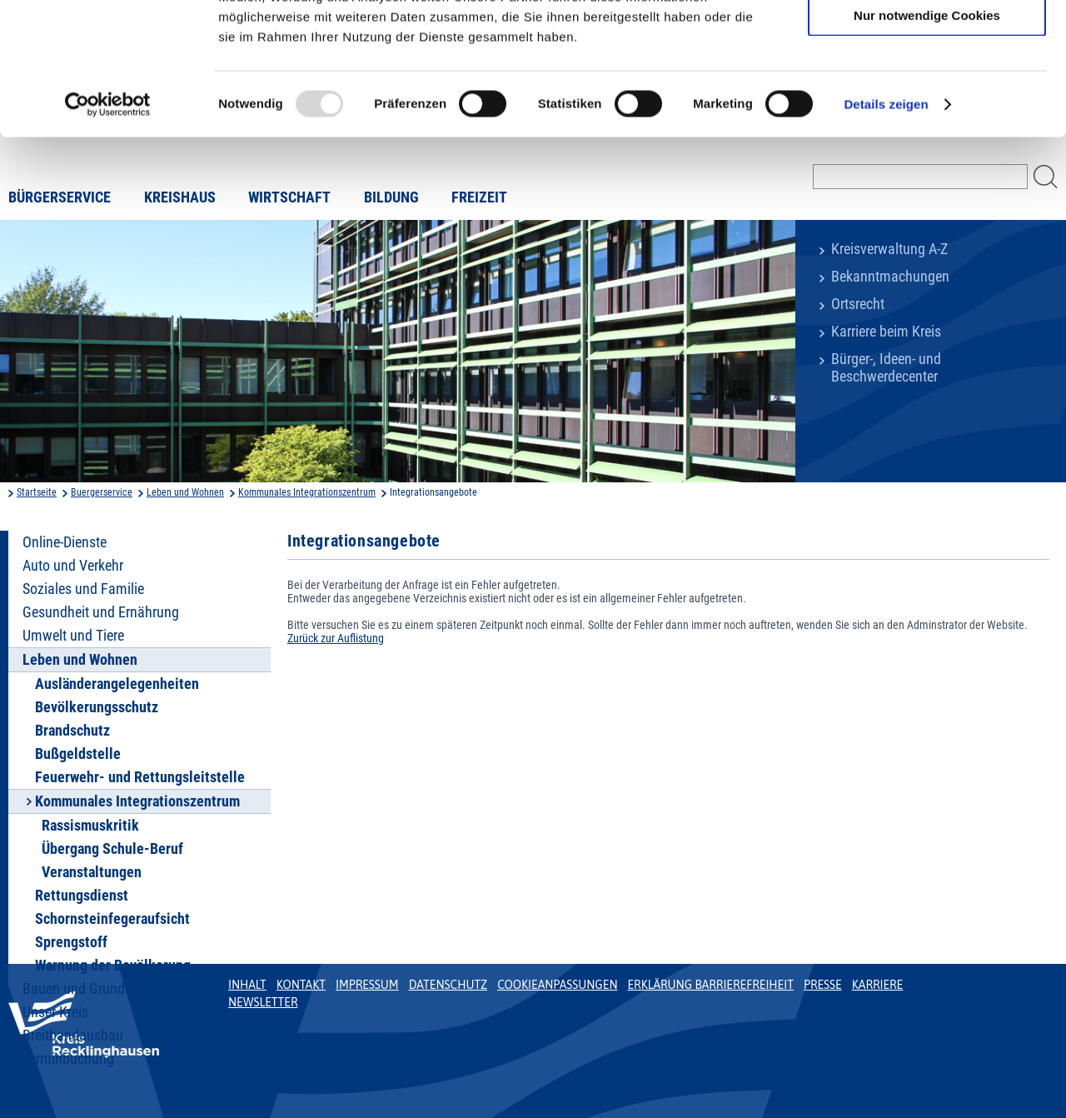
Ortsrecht (857, 304)
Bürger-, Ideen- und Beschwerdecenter (886, 368)
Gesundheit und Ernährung (100, 612)
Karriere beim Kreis (886, 331)
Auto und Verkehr (72, 565)
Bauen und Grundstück (89, 989)
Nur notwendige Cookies (927, 139)
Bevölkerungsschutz (96, 707)
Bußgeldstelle (78, 754)
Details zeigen (886, 228)
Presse (823, 984)
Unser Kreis (55, 1012)
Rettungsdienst (81, 895)
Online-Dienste (64, 542)
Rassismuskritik (90, 825)
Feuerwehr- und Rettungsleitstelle (140, 777)
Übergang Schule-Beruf (112, 849)
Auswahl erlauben (927, 90)
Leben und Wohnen (185, 492)
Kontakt (301, 984)
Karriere (878, 984)
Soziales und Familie (83, 589)
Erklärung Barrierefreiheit (710, 984)
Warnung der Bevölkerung (113, 965)
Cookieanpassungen (557, 984)
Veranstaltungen (92, 872)
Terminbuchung (68, 1059)
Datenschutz (448, 984)
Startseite (37, 492)
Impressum (367, 984)
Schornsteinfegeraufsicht (112, 919)
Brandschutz (72, 730)
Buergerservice (101, 492)
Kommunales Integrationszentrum (307, 492)
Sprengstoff (71, 942)
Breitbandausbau (72, 1035)
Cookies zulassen (926, 41)
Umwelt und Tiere (73, 635)
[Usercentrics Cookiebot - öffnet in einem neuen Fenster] (108, 228)
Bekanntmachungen (890, 276)
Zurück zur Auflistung (335, 638)
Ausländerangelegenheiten (117, 684)
